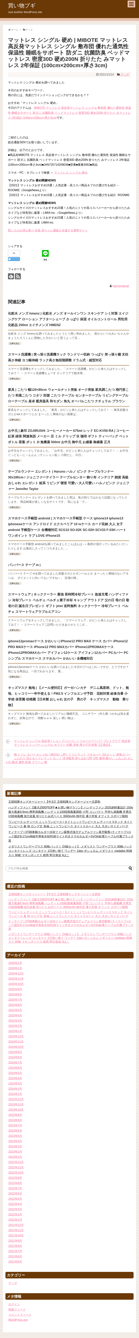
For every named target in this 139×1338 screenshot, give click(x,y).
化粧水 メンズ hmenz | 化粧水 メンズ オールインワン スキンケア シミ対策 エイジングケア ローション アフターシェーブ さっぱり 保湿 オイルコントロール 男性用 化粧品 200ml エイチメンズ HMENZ (68, 319)
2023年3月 (15, 1146)
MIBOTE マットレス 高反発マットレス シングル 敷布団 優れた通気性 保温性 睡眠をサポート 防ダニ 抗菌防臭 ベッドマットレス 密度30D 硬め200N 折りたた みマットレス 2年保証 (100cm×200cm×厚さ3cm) (69, 112)
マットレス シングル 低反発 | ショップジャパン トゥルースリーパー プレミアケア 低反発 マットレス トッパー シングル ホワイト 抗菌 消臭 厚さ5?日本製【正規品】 (67, 742)
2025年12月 (16, 973)
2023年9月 (15, 1115)
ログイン (14, 1304)
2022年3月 (15, 1209)
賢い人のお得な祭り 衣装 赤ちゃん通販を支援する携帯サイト (48, 230)
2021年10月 (16, 1235)
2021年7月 (15, 1251)
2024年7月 (15, 1062)
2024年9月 (15, 1052)
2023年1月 (15, 1156)
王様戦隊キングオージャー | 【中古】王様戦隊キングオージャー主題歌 (54, 801)
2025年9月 (15, 989)
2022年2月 (15, 1214)
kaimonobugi (121, 285)
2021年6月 (15, 1256)
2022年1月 (15, 1219)
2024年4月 (15, 1078)
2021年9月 (15, 1240)
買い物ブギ (22, 5)
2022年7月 (15, 1188)
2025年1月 (15, 1031)
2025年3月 (15, 1020)
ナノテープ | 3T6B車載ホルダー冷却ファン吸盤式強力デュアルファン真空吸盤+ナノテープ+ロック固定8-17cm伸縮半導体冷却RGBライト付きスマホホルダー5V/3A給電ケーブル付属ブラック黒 (71, 836)
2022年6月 (15, 1193)
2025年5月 (15, 1010)
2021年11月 (16, 1230)
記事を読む (15, 343)
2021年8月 (15, 1245)
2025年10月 (16, 984)
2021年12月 (16, 1225)
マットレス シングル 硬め (71, 172)
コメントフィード (19, 1314)
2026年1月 (15, 968)
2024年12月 (16, 1036)
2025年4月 (15, 1015)
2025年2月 (15, 1025)
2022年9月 (15, 1177)
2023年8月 (15, 1120)
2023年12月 (16, 1099)
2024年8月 (15, 1057)
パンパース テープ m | (24, 565)
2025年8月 (15, 994)
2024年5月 (15, 1073)
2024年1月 (15, 1094)
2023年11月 (16, 1104)
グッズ (124, 74)
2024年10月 (16, 1046)
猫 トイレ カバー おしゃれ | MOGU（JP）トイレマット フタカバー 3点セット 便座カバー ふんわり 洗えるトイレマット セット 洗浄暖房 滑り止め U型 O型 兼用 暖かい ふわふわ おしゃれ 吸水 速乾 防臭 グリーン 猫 (69, 758)
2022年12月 (16, 1162)
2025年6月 (15, 1004)
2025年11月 (16, 978)
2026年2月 (15, 963)
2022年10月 (16, 1172)
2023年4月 (15, 1141)
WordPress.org (18, 1319)
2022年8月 (15, 1183)
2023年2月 (15, 1151)
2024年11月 (16, 1041)
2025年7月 (15, 999)
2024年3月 (15, 1083)
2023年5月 (15, 1135)
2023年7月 (15, 1125)
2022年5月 (15, 1198)
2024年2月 (15, 1088)
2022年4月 (15, 1204)
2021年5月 (15, 1261)
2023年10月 (16, 1109)
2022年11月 (16, 1167)
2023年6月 (15, 1130)
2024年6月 (15, 1067)
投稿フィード (17, 1309)
